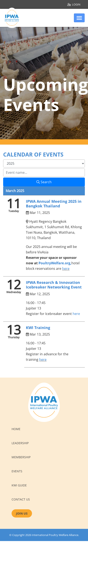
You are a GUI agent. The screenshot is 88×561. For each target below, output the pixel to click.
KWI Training (38, 327)
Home (16, 429)
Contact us (21, 499)
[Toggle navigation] (79, 17)
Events (17, 471)
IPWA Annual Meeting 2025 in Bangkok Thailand (53, 203)
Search (44, 182)
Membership (21, 457)
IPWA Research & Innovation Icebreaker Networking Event (54, 285)
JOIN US (22, 513)
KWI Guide (19, 485)
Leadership (20, 443)
